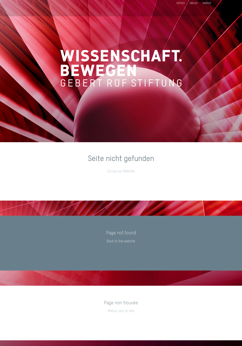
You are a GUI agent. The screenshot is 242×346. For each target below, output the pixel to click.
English (194, 3)
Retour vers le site (121, 311)
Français (206, 3)
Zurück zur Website (121, 171)
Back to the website (121, 241)
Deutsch (181, 3)
